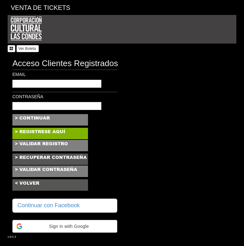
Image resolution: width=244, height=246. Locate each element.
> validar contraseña (46, 169)
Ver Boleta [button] (27, 48)
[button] (11, 48)
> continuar (32, 118)
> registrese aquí (40, 131)
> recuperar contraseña (51, 157)
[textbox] (56, 84)
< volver (27, 183)
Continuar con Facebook (48, 205)
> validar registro (41, 143)
